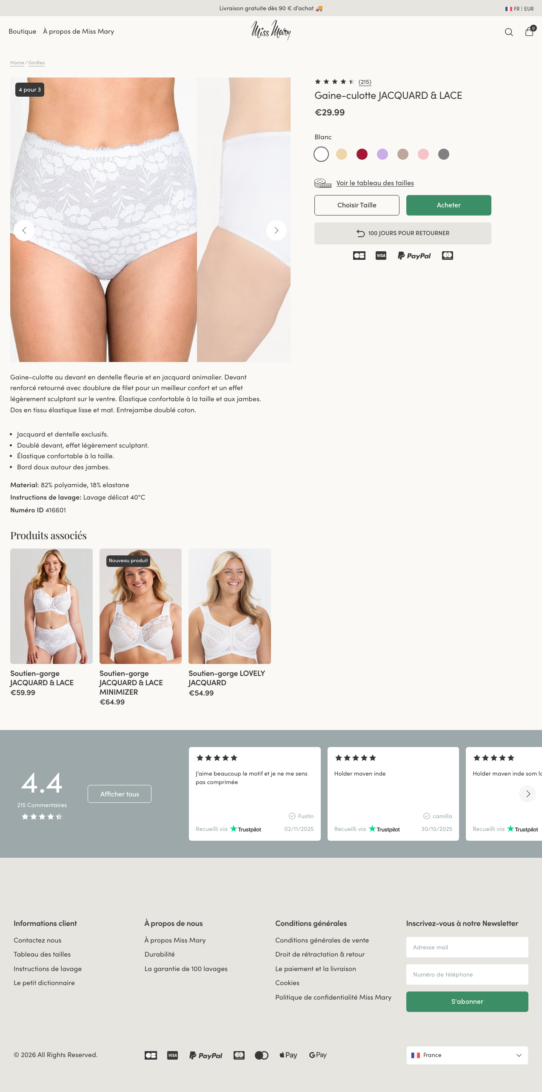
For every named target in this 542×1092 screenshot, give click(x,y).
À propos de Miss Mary (78, 31)
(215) (365, 82)
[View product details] (51, 680)
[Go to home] (271, 30)
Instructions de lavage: (45, 497)
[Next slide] (527, 793)
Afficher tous (119, 794)
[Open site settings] (519, 8)
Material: (24, 485)
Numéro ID (27, 510)
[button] (321, 154)
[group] (51, 606)
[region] (358, 794)
